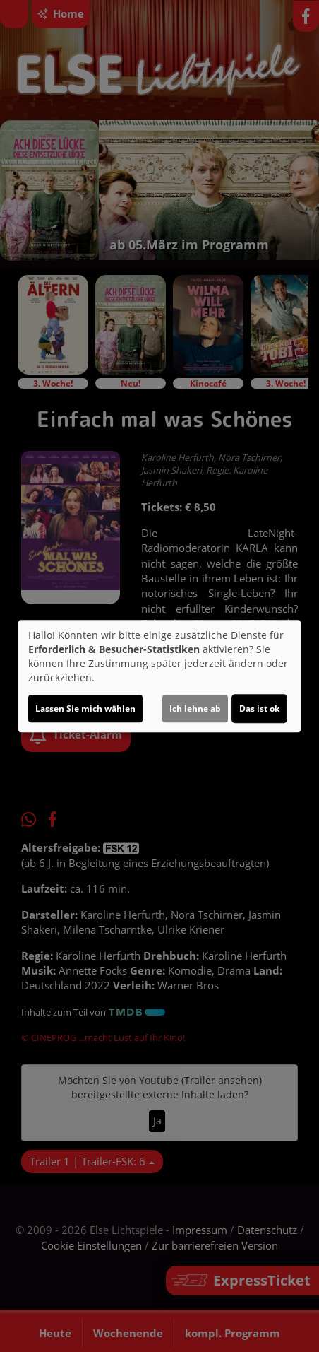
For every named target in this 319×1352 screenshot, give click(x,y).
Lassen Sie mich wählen (85, 709)
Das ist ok (259, 709)
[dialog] (159, 676)
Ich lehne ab (195, 709)
